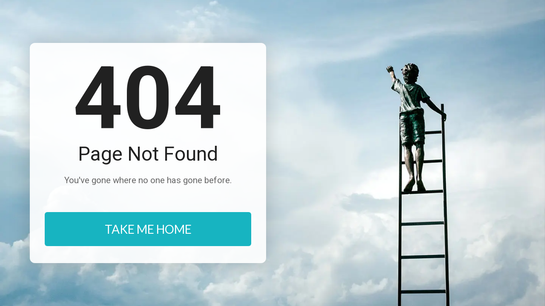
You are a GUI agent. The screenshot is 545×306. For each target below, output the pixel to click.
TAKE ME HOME (148, 229)
